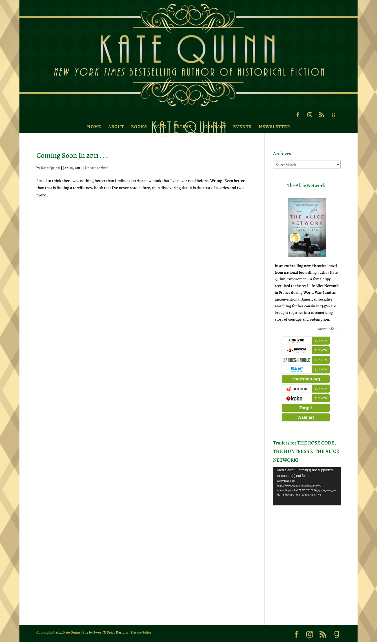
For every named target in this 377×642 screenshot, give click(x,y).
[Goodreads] (333, 116)
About (116, 127)
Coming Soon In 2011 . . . (72, 155)
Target (306, 407)
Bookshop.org (305, 378)
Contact (215, 127)
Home (94, 127)
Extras (182, 127)
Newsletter (274, 127)
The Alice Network (306, 185)
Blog (160, 127)
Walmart (306, 417)
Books (139, 127)
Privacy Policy (141, 632)
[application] (307, 486)
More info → (328, 329)
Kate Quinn (50, 167)
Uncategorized (97, 167)
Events (242, 127)
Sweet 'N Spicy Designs (110, 632)
